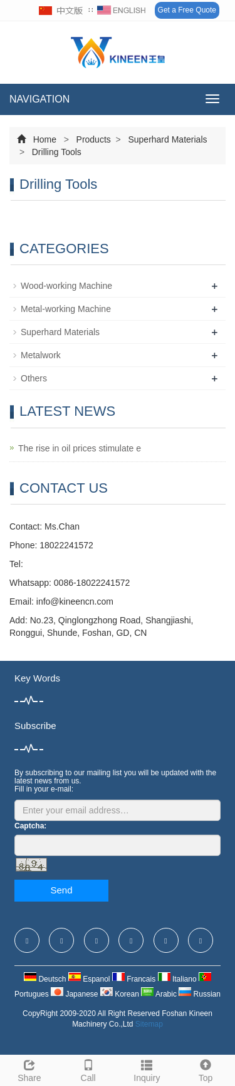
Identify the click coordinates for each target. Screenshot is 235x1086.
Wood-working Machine (66, 286)
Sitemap (149, 1024)
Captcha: (30, 826)
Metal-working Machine (66, 309)
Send (61, 890)
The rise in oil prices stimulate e (79, 448)
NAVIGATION (39, 99)
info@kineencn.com (74, 601)
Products (93, 139)
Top (205, 1069)
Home (44, 139)
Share (29, 1069)
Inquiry (147, 1069)
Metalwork (41, 355)
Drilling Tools (55, 152)
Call (88, 1069)
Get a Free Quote (187, 10)
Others (34, 378)
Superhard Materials (166, 139)
